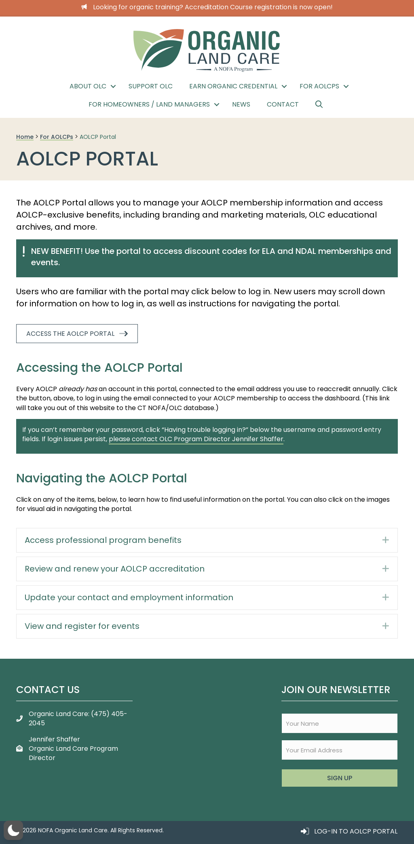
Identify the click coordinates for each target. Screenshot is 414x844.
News (241, 104)
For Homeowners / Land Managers (149, 104)
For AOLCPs (319, 86)
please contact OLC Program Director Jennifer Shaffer (196, 439)
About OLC (88, 86)
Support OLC (151, 86)
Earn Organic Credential (233, 86)
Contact (283, 104)
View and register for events (82, 626)
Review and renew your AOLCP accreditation (115, 568)
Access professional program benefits (103, 540)
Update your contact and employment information (129, 597)
